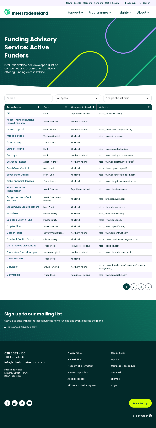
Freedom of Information (80, 365)
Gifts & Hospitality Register (82, 385)
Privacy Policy (75, 352)
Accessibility (74, 359)
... (148, 288)
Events (77, 2)
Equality (115, 359)
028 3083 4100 (15, 353)
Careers (87, 2)
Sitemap (115, 378)
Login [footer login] (114, 385)
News (69, 2)
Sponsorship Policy (78, 372)
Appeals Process (77, 378)
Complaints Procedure (123, 365)
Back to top (140, 403)
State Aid (116, 372)
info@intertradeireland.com (24, 362)
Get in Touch (112, 2)
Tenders (98, 2)
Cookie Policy (118, 352)
